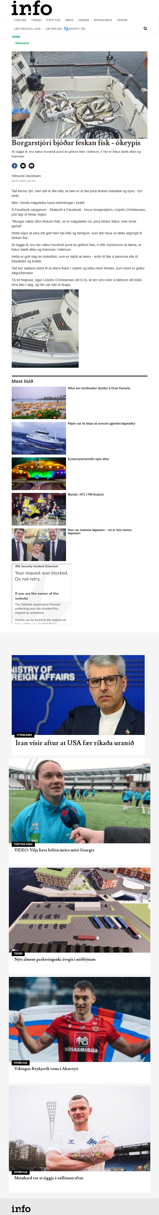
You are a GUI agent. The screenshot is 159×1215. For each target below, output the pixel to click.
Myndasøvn (103, 20)
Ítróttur (53, 20)
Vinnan (83, 20)
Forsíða (20, 20)
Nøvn (69, 20)
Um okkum (54, 29)
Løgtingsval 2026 (27, 29)
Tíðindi (36, 20)
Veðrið (122, 20)
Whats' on (77, 29)
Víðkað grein (22, 43)
